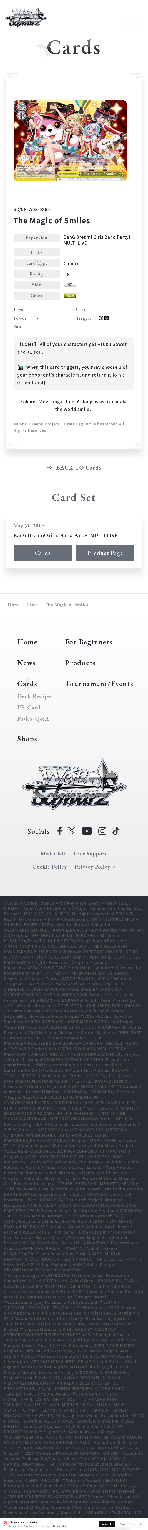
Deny (122, 1524)
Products (80, 663)
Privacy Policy (59, 1525)
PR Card (29, 707)
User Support (90, 853)
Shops (27, 738)
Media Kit (53, 853)
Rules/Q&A (33, 718)
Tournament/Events (99, 683)
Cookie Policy (49, 866)
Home (14, 604)
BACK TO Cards (78, 467)
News (26, 663)
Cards (43, 553)
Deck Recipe (34, 696)
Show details (136, 1524)
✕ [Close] (144, 1521)
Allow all (107, 1524)
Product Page (105, 553)
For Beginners (89, 642)
